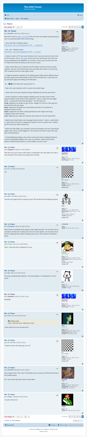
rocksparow (65, 224)
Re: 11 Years (10, 31)
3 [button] (77, 27)
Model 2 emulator (23, 36)
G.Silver (64, 252)
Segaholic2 (65, 153)
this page (24, 58)
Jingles (64, 406)
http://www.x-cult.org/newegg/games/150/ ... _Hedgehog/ (23, 45)
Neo (63, 282)
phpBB (37, 429)
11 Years (7, 23)
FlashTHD (64, 42)
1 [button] (72, 27)
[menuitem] (6, 15)
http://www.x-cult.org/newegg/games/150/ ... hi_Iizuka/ (22, 52)
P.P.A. (63, 206)
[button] (69, 27)
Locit (63, 325)
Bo (62, 178)
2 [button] (74, 27)
